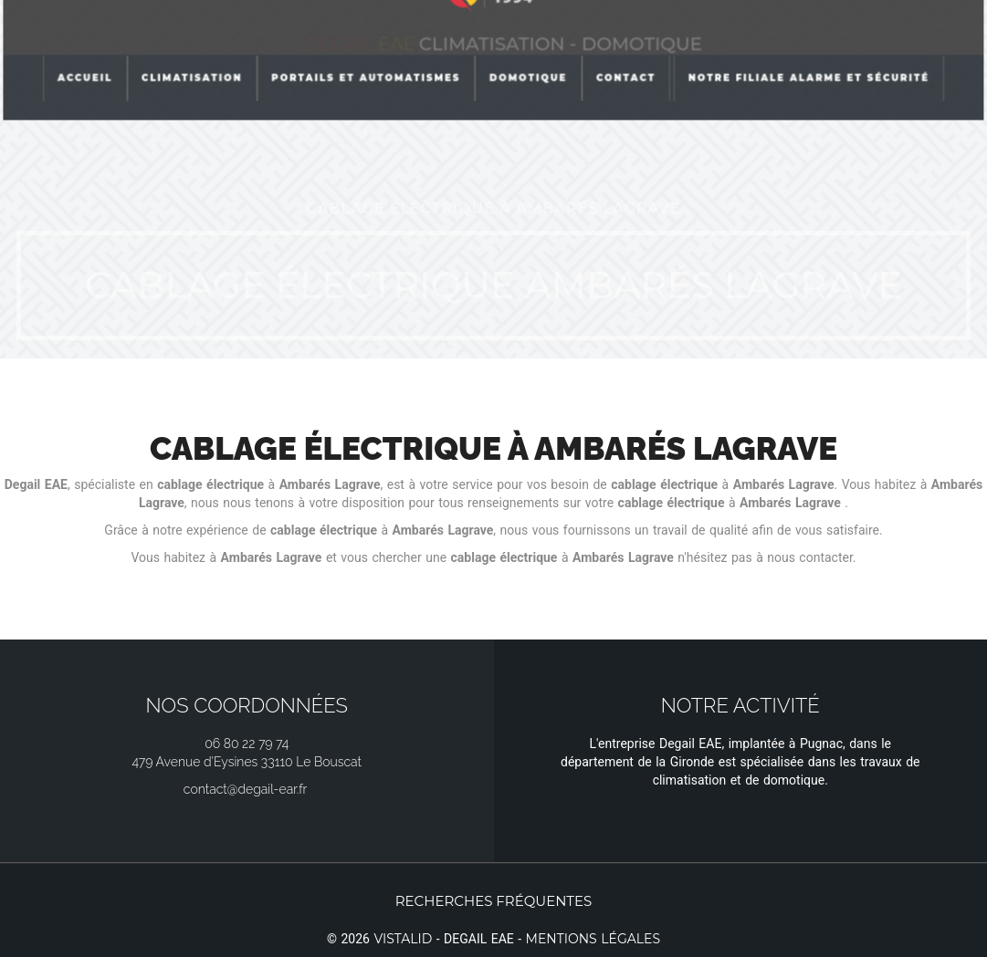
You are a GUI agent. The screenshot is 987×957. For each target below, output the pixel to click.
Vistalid (402, 939)
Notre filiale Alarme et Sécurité (808, 49)
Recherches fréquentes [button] (494, 901)
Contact (625, 49)
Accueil (87, 49)
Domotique (528, 49)
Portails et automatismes (367, 49)
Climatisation (193, 49)
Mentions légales (593, 939)
